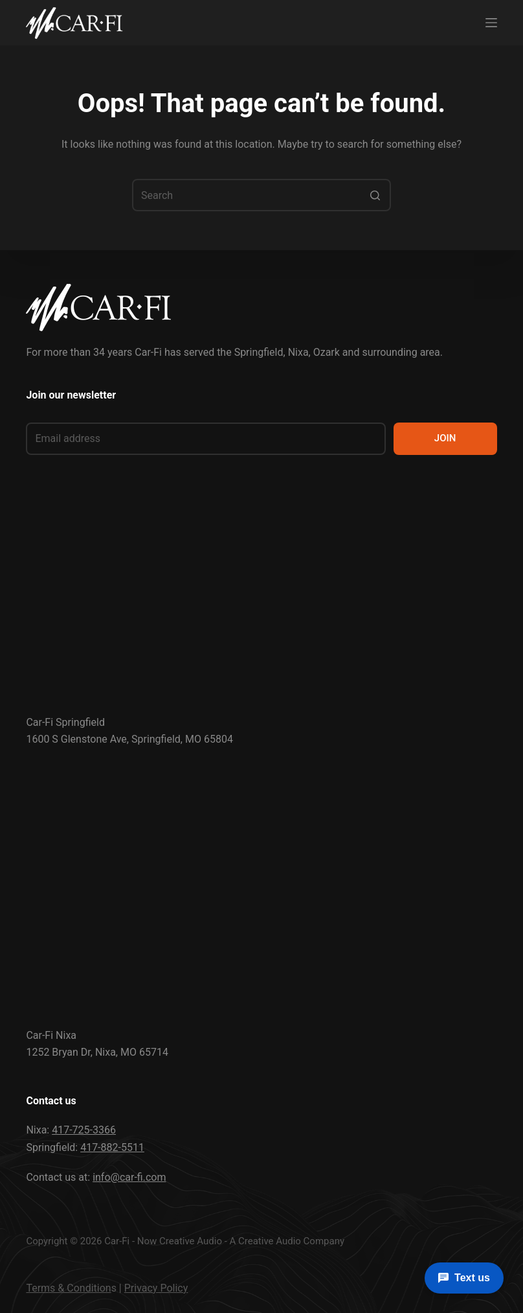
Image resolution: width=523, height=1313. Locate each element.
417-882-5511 (112, 1147)
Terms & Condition (68, 1288)
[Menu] (491, 23)
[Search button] (375, 195)
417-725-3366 (84, 1130)
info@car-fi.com (129, 1177)
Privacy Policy (156, 1288)
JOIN (445, 438)
